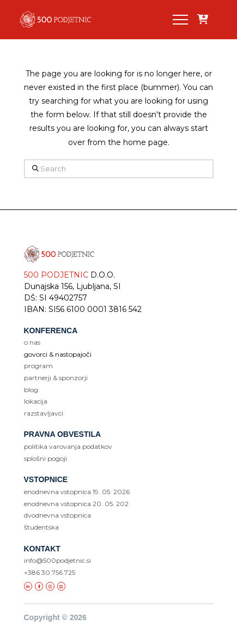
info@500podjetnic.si (57, 560)
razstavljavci (43, 413)
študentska (41, 527)
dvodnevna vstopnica (57, 515)
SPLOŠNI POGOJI (45, 458)
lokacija (35, 401)
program (38, 366)
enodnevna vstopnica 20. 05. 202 (76, 504)
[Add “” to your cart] (202, 20)
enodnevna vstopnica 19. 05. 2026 (77, 492)
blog (31, 390)
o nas (32, 342)
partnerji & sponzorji (56, 378)
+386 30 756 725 (49, 572)
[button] (180, 20)
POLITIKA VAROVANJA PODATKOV (68, 446)
